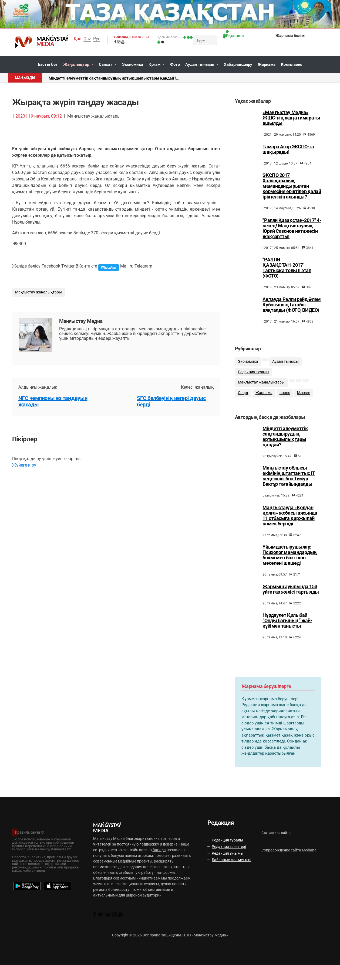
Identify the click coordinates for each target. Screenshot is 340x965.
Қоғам (155, 64)
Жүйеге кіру (24, 465)
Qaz (87, 38)
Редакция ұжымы (225, 853)
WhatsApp (108, 267)
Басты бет (48, 64)
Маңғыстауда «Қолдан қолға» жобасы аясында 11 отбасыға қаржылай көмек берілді (289, 521)
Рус (96, 38)
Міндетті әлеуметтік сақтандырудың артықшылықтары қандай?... (114, 78)
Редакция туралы (253, 375)
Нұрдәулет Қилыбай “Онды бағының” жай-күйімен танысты (287, 626)
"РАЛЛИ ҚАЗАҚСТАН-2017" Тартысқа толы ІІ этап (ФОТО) (286, 268)
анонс (285, 396)
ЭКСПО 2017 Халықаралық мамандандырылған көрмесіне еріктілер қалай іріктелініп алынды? (291, 186)
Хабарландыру (238, 64)
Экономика (132, 64)
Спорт (243, 396)
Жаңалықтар (76, 64)
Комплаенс (291, 64)
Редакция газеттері (226, 846)
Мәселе (303, 396)
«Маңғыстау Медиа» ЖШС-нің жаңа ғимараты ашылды (291, 118)
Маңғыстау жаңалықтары (38, 292)
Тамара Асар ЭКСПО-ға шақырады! (288, 149)
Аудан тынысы (200, 64)
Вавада (159, 850)
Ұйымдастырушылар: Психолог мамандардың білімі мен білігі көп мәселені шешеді (289, 560)
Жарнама (266, 64)
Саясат (106, 64)
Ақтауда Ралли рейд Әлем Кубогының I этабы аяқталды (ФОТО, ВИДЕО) (291, 305)
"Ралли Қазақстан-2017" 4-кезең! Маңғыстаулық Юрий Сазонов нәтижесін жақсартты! (291, 228)
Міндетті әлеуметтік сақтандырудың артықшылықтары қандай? (285, 442)
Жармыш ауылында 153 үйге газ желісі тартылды (290, 594)
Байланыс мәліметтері (229, 860)
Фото (175, 64)
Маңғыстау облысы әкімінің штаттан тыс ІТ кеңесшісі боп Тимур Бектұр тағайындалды (288, 481)
